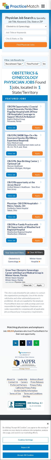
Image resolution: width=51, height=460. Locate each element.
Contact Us (13, 382)
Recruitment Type (13, 64)
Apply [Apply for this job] (37, 127)
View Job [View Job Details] (11, 127)
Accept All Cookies (25, 456)
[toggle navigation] (43, 6)
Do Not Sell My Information (26, 391)
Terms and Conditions (33, 393)
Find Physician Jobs (25, 44)
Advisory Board (36, 379)
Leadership (22, 379)
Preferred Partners (18, 385)
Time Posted (32, 64)
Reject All (25, 449)
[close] (14, 260)
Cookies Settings (25, 441)
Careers (24, 382)
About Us (11, 379)
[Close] (48, 425)
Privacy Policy (36, 385)
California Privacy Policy (26, 388)
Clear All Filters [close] (35, 252)
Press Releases (37, 382)
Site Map (26, 396)
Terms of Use (15, 393)
